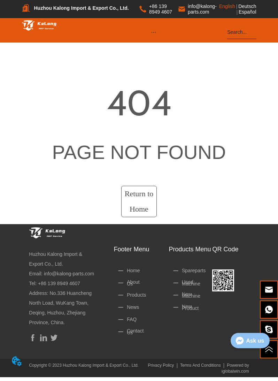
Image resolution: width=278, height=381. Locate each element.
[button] (153, 32)
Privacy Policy (161, 365)
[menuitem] (153, 32)
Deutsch (247, 6)
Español (247, 12)
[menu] (153, 32)
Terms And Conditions (200, 365)
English (227, 6)
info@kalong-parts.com (69, 273)
